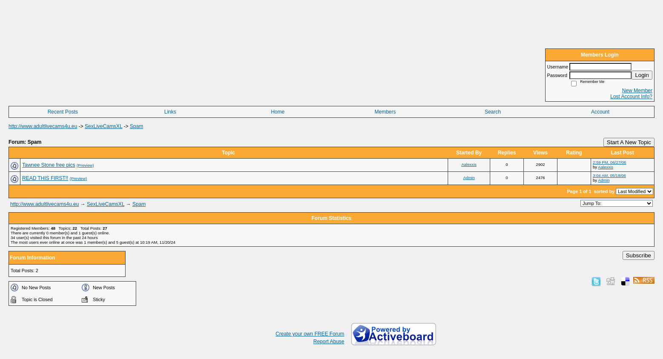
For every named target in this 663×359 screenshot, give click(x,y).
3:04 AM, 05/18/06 (609, 175)
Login (642, 75)
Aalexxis (469, 164)
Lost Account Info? (631, 97)
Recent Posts (63, 112)
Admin (468, 177)
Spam (136, 126)
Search (493, 112)
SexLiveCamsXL (103, 126)
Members (385, 112)
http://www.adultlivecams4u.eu (43, 126)
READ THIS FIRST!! (45, 178)
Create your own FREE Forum (310, 334)
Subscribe (638, 255)
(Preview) (85, 165)
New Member (637, 91)
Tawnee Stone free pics (48, 165)
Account (600, 112)
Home (278, 112)
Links (170, 112)
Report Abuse (328, 342)
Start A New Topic (629, 142)
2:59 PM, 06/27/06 (609, 162)
